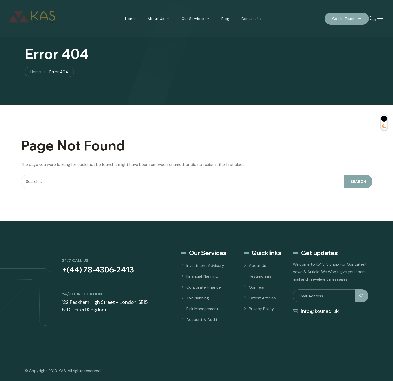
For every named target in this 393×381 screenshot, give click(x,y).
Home (130, 18)
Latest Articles (262, 298)
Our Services (193, 18)
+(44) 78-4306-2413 (98, 269)
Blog (225, 18)
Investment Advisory (205, 265)
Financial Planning (202, 276)
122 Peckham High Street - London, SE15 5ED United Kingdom (105, 306)
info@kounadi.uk (316, 311)
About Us (156, 18)
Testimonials (260, 276)
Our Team (258, 287)
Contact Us (251, 18)
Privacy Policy (261, 308)
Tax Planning (197, 298)
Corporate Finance (203, 287)
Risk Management (202, 308)
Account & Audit (201, 319)
